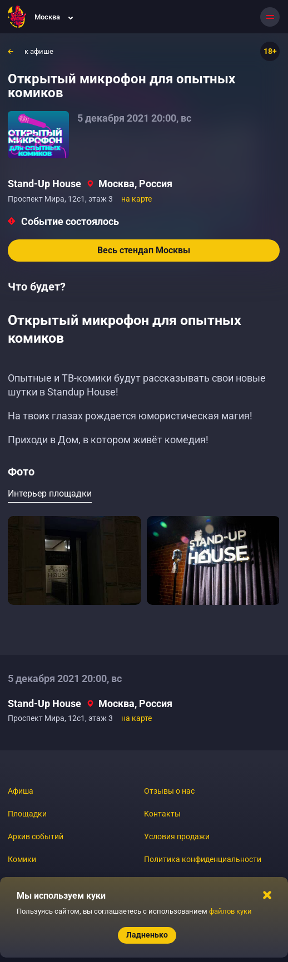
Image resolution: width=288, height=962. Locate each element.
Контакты (162, 813)
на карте (136, 198)
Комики (22, 859)
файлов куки (230, 911)
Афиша (20, 790)
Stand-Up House (44, 183)
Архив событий (35, 836)
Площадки (27, 813)
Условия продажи (177, 836)
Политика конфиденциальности (202, 859)
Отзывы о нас (169, 790)
